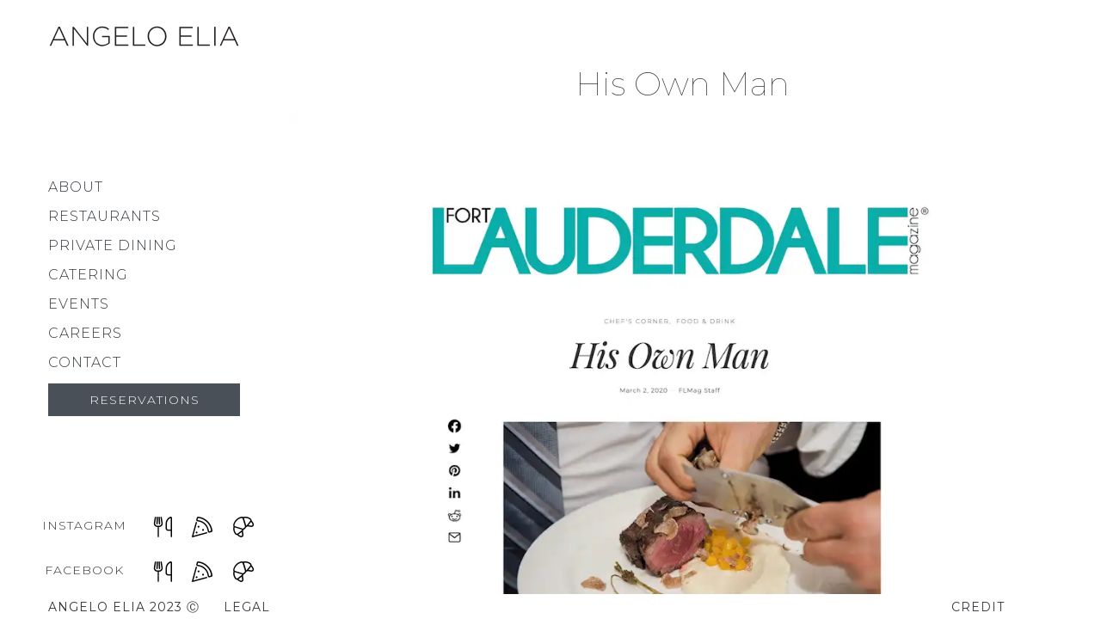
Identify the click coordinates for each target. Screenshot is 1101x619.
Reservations (144, 400)
